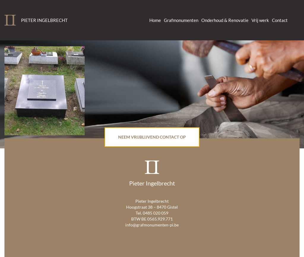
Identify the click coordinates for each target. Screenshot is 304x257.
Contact (280, 20)
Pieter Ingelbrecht (44, 20)
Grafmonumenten (181, 20)
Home (155, 20)
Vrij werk (260, 20)
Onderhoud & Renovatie (224, 20)
